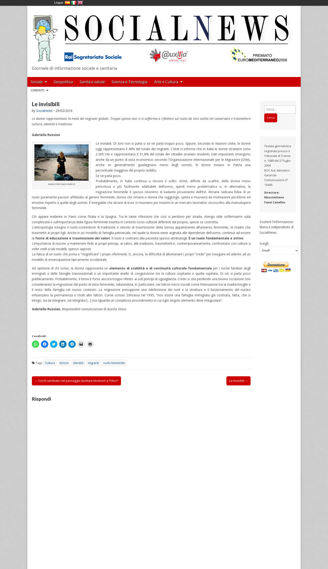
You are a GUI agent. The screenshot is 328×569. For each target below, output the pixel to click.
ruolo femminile (114, 363)
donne (64, 363)
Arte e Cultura (166, 81)
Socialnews (44, 110)
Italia (74, 2)
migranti (93, 363)
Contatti (37, 90)
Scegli (264, 243)
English (80, 2)
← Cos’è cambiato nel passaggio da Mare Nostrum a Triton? (76, 381)
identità (78, 363)
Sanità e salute (92, 81)
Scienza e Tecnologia (129, 81)
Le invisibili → (238, 381)
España (67, 2)
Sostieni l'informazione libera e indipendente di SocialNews (277, 227)
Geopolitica (63, 81)
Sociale (37, 81)
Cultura (50, 363)
